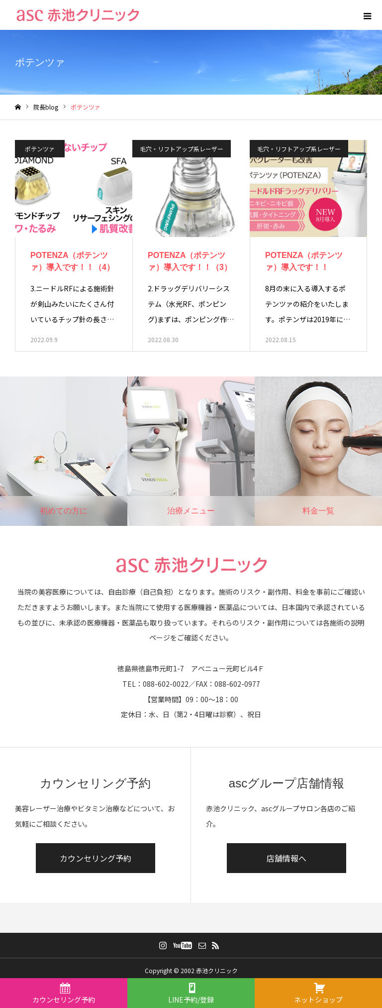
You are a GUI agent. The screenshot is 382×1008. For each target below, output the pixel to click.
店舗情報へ (286, 858)
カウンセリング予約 (95, 858)
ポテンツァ (40, 148)
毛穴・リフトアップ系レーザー (181, 148)
